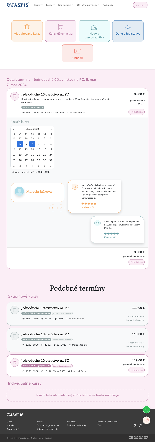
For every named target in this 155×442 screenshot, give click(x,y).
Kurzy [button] (49, 5)
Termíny (38, 5)
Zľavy (99, 425)
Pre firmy (71, 421)
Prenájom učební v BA (107, 421)
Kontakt (10, 425)
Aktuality (108, 5)
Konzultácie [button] (65, 5)
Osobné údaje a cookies (48, 425)
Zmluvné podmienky (76, 425)
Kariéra (40, 421)
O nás (9, 421)
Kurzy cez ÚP (13, 429)
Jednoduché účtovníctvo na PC (45, 94)
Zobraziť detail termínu (62, 313)
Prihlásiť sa (136, 112)
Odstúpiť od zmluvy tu (47, 429)
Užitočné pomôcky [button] (87, 5)
